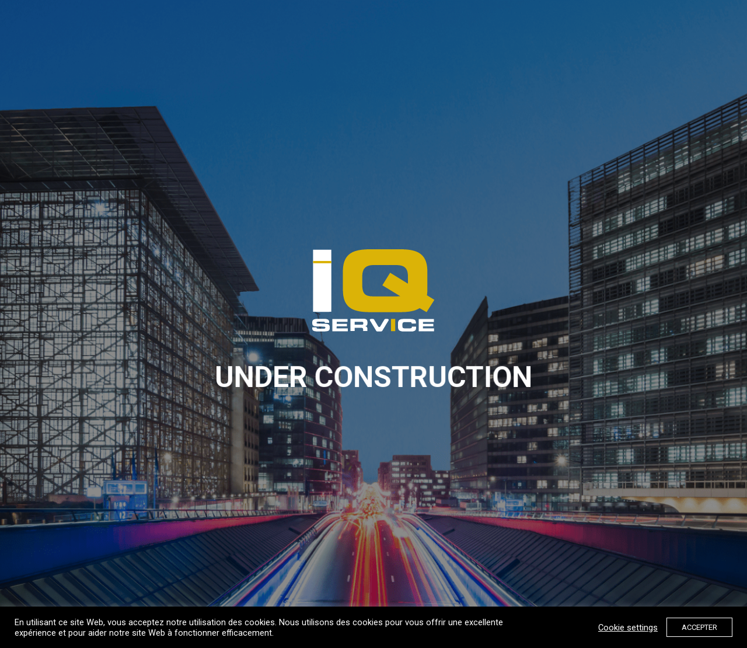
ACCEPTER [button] (699, 627)
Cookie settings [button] (628, 627)
